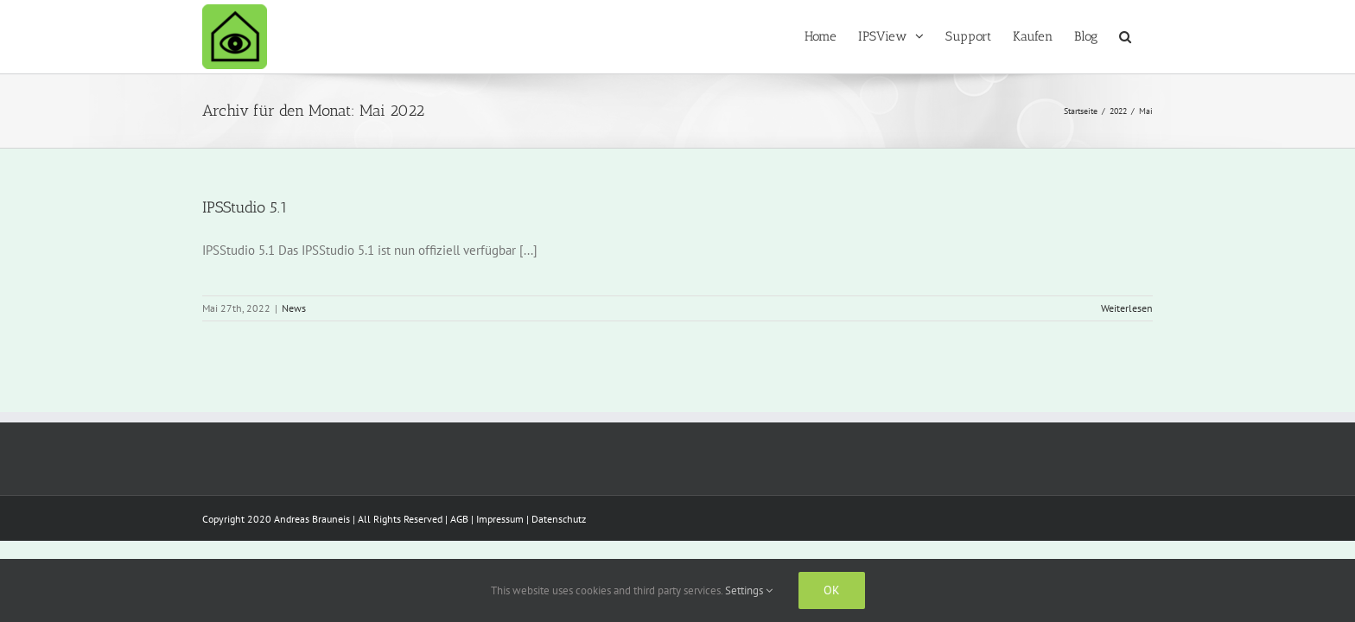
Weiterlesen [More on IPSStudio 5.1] (1127, 307)
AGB (459, 518)
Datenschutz (558, 518)
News (294, 307)
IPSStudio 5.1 (245, 207)
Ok (832, 590)
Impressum (500, 518)
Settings (749, 590)
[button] (1147, 36)
